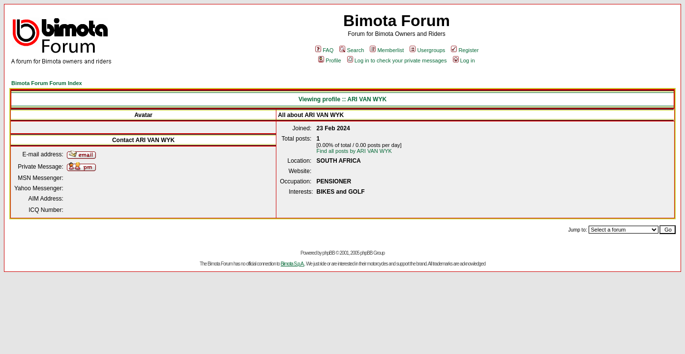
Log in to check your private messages (397, 60)
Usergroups (427, 50)
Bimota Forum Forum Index (46, 83)
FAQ (324, 50)
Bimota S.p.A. (292, 263)
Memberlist (387, 50)
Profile (329, 60)
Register (464, 50)
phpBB (329, 253)
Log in (464, 60)
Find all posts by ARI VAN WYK (354, 151)
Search (351, 50)
